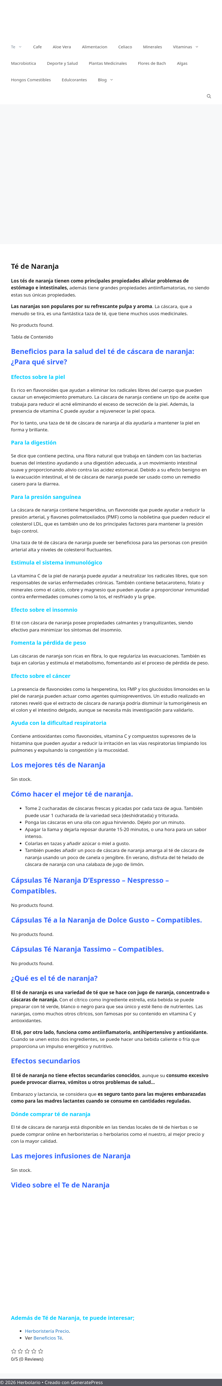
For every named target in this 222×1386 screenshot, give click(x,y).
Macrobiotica (23, 63)
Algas (182, 63)
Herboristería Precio (47, 1331)
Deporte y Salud (62, 63)
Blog (108, 79)
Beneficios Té (47, 1338)
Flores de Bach (152, 63)
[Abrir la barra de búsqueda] (209, 96)
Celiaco (125, 46)
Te (19, 46)
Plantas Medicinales (108, 63)
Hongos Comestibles (31, 79)
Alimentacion (94, 46)
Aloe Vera (62, 46)
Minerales (152, 46)
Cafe (37, 46)
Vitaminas (188, 46)
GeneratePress (87, 1382)
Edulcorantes (74, 79)
